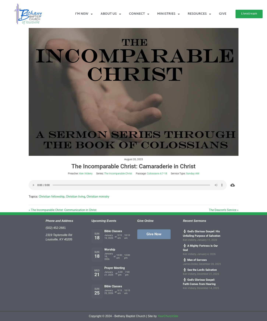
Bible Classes (113, 231)
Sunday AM (192, 173)
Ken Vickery (86, 173)
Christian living (75, 196)
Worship (109, 249)
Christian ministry (97, 196)
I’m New (84, 14)
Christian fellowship (52, 196)
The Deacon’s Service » (223, 210)
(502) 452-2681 (56, 227)
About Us (111, 14)
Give (222, 14)
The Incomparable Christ (118, 173)
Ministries (168, 14)
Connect (139, 14)
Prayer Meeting (114, 268)
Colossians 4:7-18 (157, 173)
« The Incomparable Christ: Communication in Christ (62, 210)
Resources (200, 14)
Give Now (153, 234)
